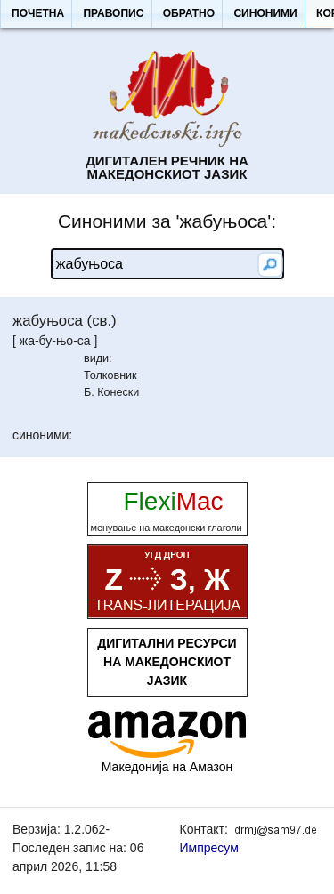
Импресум (209, 848)
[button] (37, 14)
